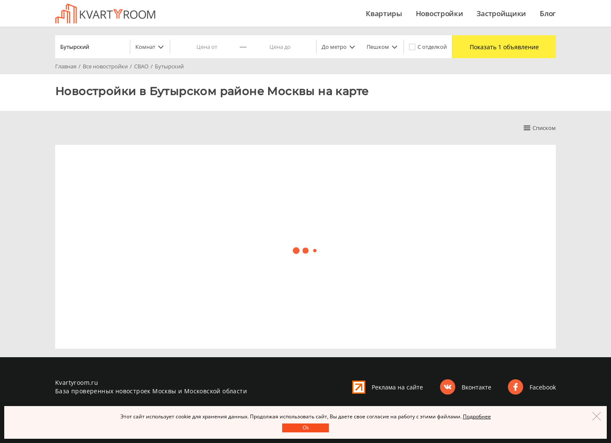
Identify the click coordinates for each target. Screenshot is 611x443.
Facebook (543, 387)
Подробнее (477, 416)
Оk (306, 427)
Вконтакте (476, 387)
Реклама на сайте (397, 387)
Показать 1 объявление (504, 47)
